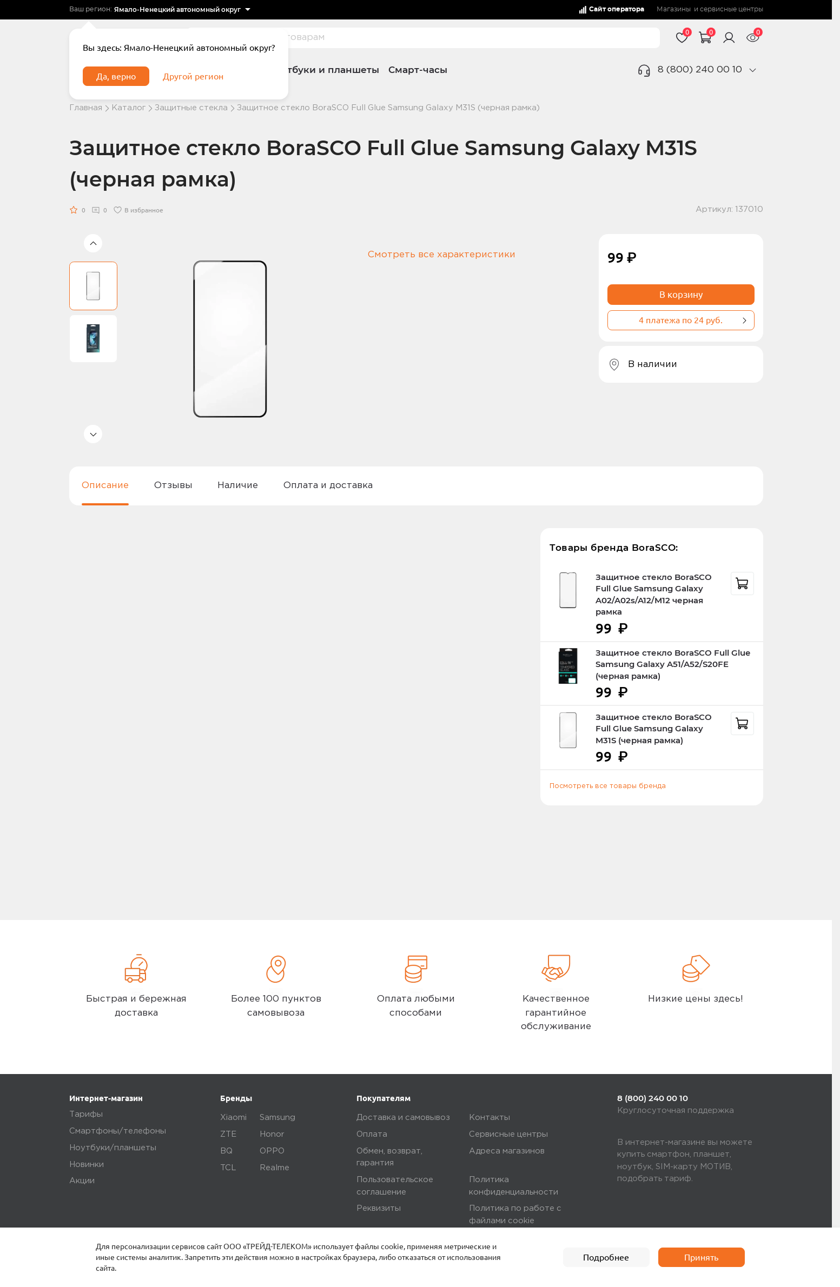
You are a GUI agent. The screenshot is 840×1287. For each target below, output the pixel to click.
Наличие (237, 486)
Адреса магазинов (507, 1151)
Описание (105, 486)
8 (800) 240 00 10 (700, 70)
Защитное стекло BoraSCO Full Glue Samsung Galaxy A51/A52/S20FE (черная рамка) (673, 664)
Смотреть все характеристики (441, 255)
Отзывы (173, 486)
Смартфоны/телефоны (117, 1131)
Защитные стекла (191, 107)
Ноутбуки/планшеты (112, 1147)
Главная (85, 107)
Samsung (277, 1117)
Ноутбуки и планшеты (323, 69)
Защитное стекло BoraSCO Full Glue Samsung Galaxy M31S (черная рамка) (654, 728)
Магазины (674, 9)
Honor (272, 1134)
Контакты (489, 1117)
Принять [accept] (701, 1257)
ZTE (228, 1134)
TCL (228, 1167)
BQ (226, 1151)
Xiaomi (233, 1117)
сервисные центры (731, 9)
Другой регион (201, 79)
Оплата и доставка (328, 486)
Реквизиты (378, 1208)
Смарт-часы (417, 69)
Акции (82, 1180)
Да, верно (119, 79)
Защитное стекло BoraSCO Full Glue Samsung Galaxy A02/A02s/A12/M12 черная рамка (654, 594)
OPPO (272, 1151)
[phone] (752, 70)
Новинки (86, 1164)
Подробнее (606, 1257)
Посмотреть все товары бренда (608, 786)
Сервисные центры (508, 1134)
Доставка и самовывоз (403, 1117)
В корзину (681, 294)
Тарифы (86, 1114)
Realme (274, 1167)
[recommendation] (742, 583)
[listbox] (182, 10)
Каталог (128, 107)
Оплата (371, 1134)
